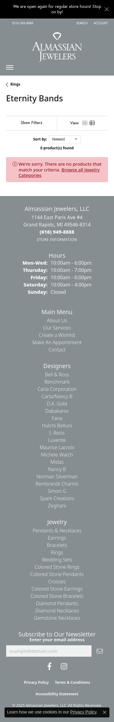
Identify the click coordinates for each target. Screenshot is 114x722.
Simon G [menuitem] (57, 491)
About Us (57, 320)
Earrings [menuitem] (57, 537)
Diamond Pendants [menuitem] (57, 603)
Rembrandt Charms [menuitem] (57, 483)
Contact (56, 349)
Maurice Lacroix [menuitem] (57, 447)
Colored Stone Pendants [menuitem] (57, 574)
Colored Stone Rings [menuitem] (57, 567)
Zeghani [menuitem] (57, 505)
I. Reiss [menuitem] (56, 432)
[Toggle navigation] (9, 69)
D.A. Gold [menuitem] (57, 403)
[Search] (82, 23)
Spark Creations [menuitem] (57, 498)
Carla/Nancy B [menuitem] (57, 396)
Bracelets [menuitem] (57, 545)
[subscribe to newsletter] (100, 651)
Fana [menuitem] (57, 418)
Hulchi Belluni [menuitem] (57, 425)
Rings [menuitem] (57, 552)
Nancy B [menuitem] (57, 469)
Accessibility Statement (57, 694)
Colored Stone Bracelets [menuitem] (57, 596)
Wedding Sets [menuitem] (57, 559)
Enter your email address (57, 639)
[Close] (106, 9)
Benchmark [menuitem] (57, 381)
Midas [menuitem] (57, 462)
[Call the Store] (57, 232)
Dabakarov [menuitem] (57, 411)
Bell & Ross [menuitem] (57, 374)
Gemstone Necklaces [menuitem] (57, 618)
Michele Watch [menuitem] (57, 454)
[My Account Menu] (101, 23)
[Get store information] (57, 239)
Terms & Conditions (72, 682)
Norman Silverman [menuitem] (57, 476)
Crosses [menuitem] (57, 581)
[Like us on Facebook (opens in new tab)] (49, 666)
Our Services (57, 327)
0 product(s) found (57, 148)
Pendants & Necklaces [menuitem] (57, 530)
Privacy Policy (36, 682)
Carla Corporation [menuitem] (57, 389)
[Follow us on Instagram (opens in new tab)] (64, 666)
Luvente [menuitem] (57, 440)
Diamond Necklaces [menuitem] (57, 610)
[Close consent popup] (104, 712)
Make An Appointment (57, 342)
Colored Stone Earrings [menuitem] (57, 588)
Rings (15, 84)
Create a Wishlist (57, 335)
